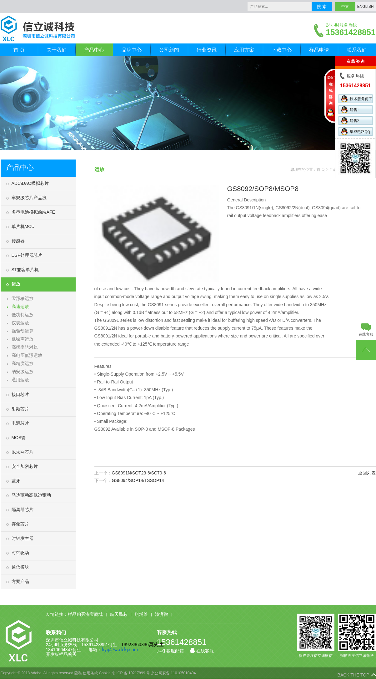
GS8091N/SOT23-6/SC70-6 (139, 472)
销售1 (350, 109)
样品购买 (68, 654)
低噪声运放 (22, 339)
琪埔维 (141, 614)
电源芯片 (20, 423)
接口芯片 (20, 394)
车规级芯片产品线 (29, 197)
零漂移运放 (22, 298)
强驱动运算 (22, 330)
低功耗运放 (22, 314)
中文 (345, 6)
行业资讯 (207, 50)
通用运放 (20, 379)
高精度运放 (22, 363)
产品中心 (94, 50)
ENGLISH (365, 6)
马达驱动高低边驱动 (31, 495)
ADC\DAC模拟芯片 (30, 183)
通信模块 (20, 567)
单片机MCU (23, 226)
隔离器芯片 (22, 509)
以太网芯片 (22, 451)
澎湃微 (161, 614)
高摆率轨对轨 (25, 347)
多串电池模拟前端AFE (33, 212)
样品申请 (319, 50)
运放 (16, 283)
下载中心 (282, 50)
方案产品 (20, 581)
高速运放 (20, 306)
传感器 (18, 240)
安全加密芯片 (25, 466)
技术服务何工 (356, 98)
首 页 (19, 50)
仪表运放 (20, 322)
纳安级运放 (22, 371)
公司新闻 (169, 50)
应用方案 (244, 50)
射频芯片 (20, 408)
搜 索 (322, 6)
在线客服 (202, 650)
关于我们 (57, 50)
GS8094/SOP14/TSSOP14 (138, 480)
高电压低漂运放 (27, 355)
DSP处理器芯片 (27, 255)
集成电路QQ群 (355, 132)
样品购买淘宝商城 (85, 614)
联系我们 (357, 50)
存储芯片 (20, 523)
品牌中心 (132, 50)
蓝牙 (16, 480)
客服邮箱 (170, 650)
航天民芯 (119, 614)
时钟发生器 (22, 538)
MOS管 (19, 437)
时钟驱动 (20, 552)
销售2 (350, 120)
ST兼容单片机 (25, 269)
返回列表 (367, 472)
